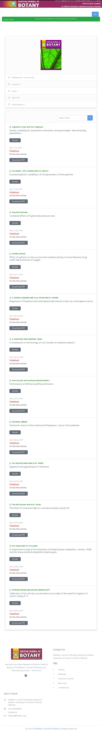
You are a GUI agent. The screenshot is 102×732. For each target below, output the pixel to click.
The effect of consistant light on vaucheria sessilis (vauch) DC (39, 508)
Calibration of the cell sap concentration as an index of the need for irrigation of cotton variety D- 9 (48, 594)
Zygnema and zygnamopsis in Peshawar (29, 466)
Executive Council (65, 678)
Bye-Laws (62, 683)
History (61, 669)
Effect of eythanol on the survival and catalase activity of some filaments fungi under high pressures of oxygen (48, 258)
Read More (36, 670)
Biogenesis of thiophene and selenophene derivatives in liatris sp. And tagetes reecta (51, 301)
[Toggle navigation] (95, 14)
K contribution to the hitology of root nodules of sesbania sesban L (42, 342)
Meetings (62, 674)
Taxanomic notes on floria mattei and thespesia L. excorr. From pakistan (44, 425)
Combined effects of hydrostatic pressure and (32, 216)
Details (15, 140)
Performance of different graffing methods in (31, 384)
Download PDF (18, 160)
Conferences (63, 687)
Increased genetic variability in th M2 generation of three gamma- (41, 174)
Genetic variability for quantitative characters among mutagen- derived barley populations (47, 131)
